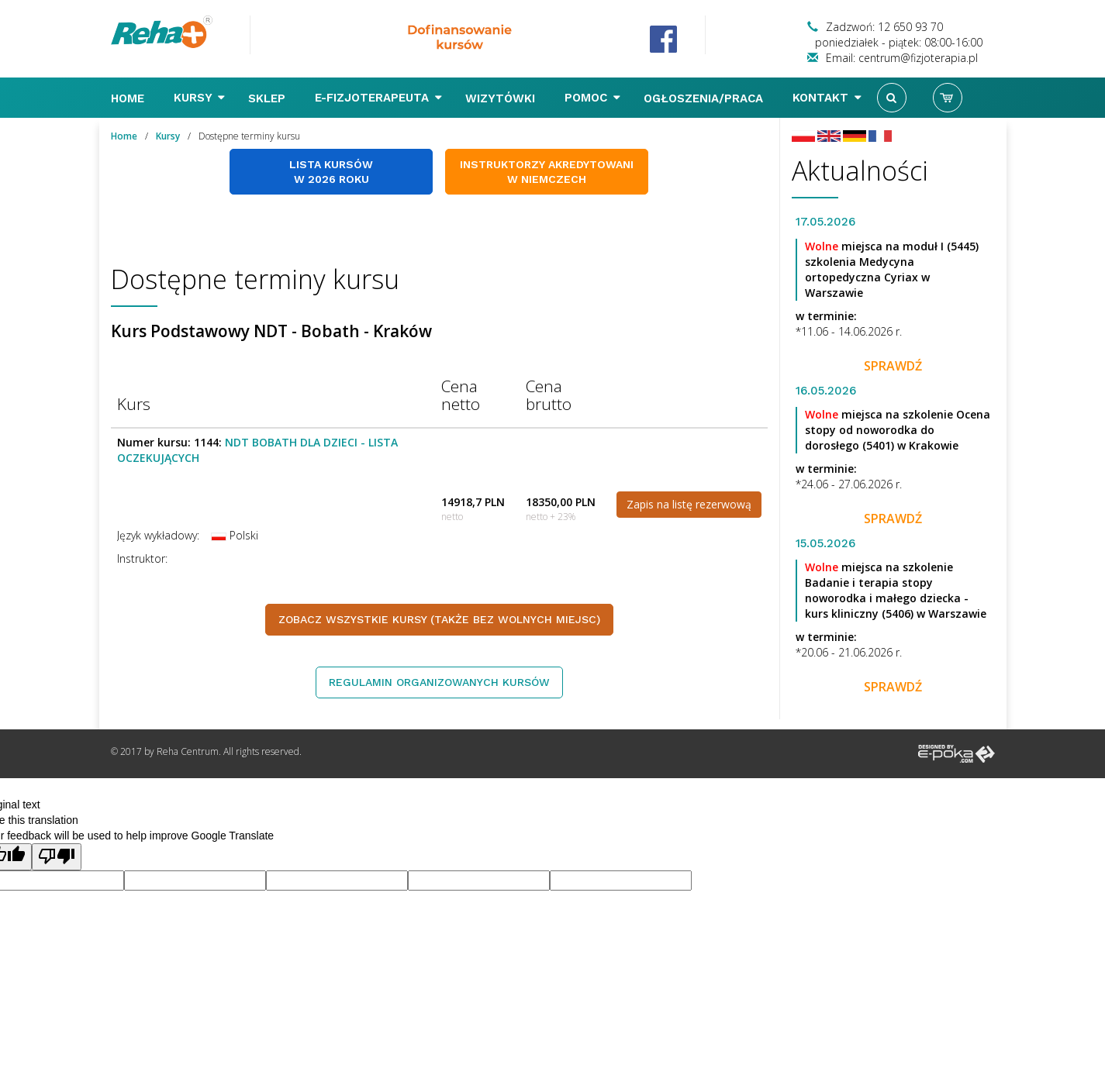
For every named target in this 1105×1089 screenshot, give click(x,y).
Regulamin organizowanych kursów (439, 682)
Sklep (268, 98)
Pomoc (592, 97)
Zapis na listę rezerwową (689, 504)
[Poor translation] (56, 856)
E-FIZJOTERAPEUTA (378, 97)
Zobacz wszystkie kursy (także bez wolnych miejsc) (439, 619)
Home (129, 98)
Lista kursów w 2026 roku (331, 171)
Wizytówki (502, 98)
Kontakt (827, 97)
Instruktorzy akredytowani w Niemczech (547, 171)
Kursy (199, 97)
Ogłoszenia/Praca (705, 98)
